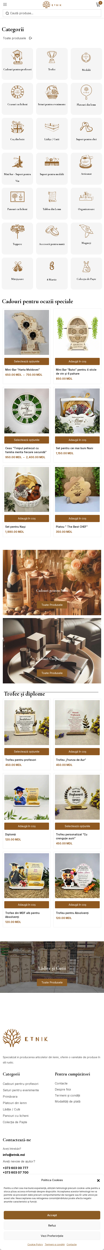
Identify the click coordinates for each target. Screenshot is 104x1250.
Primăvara (10, 1096)
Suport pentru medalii (52, 174)
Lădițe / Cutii (52, 139)
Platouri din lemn (86, 104)
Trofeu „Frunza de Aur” (71, 759)
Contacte (72, 1244)
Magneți (86, 243)
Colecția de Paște (86, 279)
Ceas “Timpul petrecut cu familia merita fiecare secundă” (26, 450)
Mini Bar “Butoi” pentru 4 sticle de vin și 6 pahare (76, 371)
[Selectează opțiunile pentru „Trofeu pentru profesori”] (26, 751)
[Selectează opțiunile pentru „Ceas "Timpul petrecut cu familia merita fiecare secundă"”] (26, 440)
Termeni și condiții (55, 1244)
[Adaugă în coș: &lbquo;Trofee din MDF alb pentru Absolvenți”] (26, 904)
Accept (52, 1215)
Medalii (86, 70)
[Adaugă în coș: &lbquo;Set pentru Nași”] (26, 518)
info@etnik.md (14, 1155)
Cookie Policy (35, 1244)
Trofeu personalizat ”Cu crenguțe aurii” (71, 836)
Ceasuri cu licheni (17, 104)
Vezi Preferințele (52, 1236)
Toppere (17, 244)
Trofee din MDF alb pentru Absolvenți (22, 914)
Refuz (52, 1225)
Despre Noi (63, 1089)
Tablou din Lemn (52, 209)
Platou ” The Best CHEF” (72, 526)
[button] (98, 1180)
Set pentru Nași (15, 526)
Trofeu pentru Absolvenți (72, 912)
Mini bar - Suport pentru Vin (17, 178)
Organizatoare (86, 209)
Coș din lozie (17, 139)
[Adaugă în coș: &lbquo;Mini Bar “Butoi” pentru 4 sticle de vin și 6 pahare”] (77, 361)
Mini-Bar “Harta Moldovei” (22, 369)
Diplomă (10, 834)
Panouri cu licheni (17, 209)
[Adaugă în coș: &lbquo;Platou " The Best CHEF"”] (77, 518)
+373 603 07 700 (15, 1172)
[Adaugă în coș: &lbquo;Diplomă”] (26, 826)
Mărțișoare (17, 279)
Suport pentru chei (86, 139)
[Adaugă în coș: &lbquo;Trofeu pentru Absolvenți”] (77, 904)
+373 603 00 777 (15, 1168)
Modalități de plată (67, 1101)
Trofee (52, 69)
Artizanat (86, 173)
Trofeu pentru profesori (20, 759)
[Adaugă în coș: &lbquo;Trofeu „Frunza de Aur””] (77, 751)
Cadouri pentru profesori (17, 69)
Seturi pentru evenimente (52, 104)
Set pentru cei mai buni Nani (74, 448)
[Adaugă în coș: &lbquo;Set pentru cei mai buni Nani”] (77, 440)
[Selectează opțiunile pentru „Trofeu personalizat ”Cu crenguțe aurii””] (77, 826)
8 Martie (52, 279)
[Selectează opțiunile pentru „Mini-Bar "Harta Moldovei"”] (26, 361)
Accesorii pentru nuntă (52, 244)
